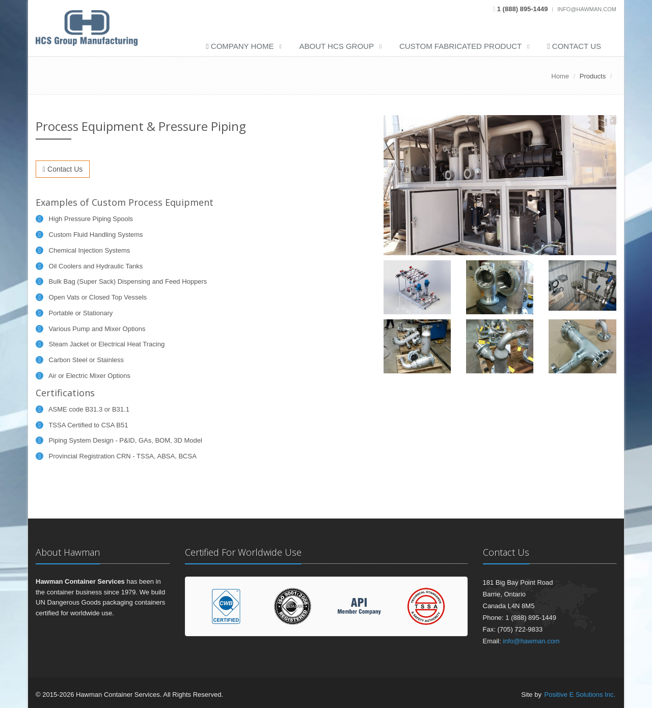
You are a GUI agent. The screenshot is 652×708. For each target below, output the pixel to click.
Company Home (240, 46)
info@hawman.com (586, 9)
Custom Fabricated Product (460, 46)
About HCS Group (337, 46)
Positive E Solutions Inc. (580, 694)
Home (560, 76)
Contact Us (574, 46)
